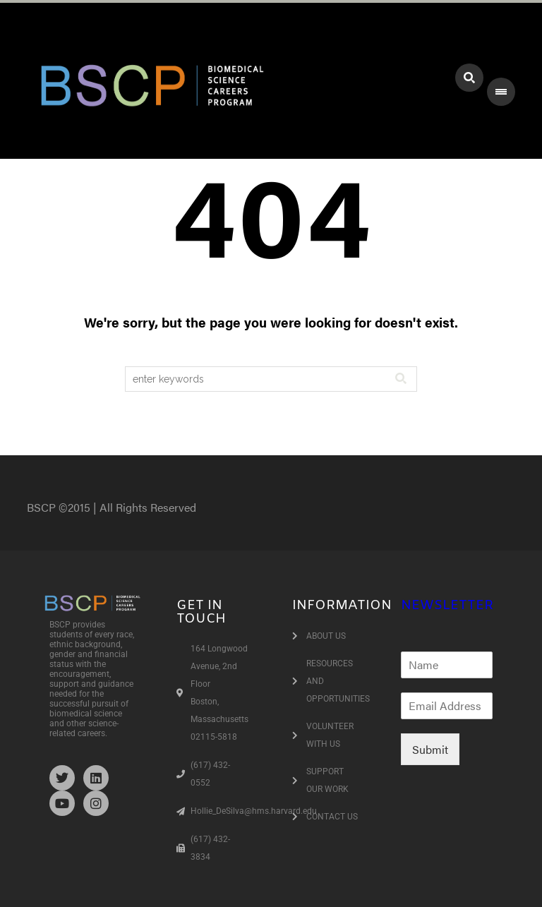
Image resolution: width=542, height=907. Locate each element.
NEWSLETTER (447, 606)
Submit (430, 749)
